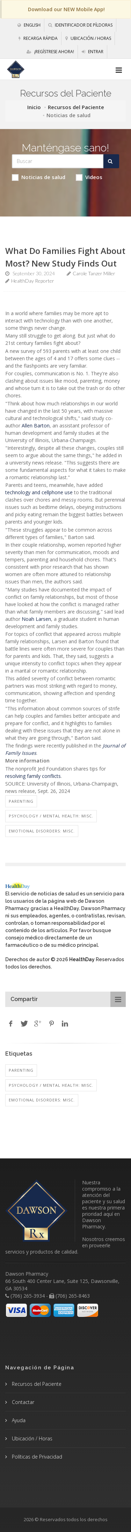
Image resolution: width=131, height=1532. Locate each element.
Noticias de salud (38, 177)
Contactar (22, 1402)
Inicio (34, 107)
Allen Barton (36, 425)
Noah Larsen (36, 619)
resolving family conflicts (33, 776)
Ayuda (18, 1420)
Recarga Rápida (38, 38)
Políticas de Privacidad (36, 1456)
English (29, 25)
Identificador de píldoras (80, 25)
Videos (89, 177)
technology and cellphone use (39, 492)
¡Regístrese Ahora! (50, 52)
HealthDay (82, 959)
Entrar (92, 52)
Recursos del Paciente (76, 107)
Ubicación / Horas (88, 38)
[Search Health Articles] (58, 161)
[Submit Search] (111, 161)
